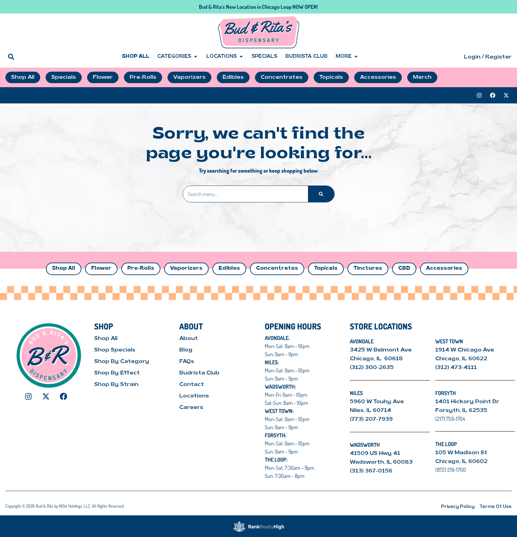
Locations (224, 57)
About (188, 338)
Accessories (444, 268)
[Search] (321, 194)
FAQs (186, 361)
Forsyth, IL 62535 (461, 410)
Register (498, 57)
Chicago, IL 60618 (377, 359)
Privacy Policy (457, 507)
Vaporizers (186, 268)
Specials (264, 56)
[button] (11, 56)
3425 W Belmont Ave (381, 350)
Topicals (326, 268)
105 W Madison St (461, 453)
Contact (191, 384)
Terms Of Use (496, 507)
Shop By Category (121, 361)
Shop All (135, 56)
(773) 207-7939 (371, 419)
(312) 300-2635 (372, 367)
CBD (404, 268)
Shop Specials (114, 350)
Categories (177, 57)
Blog (185, 350)
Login (472, 57)
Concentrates (277, 268)
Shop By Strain (116, 384)
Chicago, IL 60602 (461, 461)
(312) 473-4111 (456, 367)
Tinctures (368, 268)
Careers (191, 407)
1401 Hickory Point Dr (467, 402)
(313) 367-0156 (371, 471)
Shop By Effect (117, 373)
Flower (101, 268)
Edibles (229, 268)
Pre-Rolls (140, 268)
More (347, 57)
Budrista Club (306, 56)
